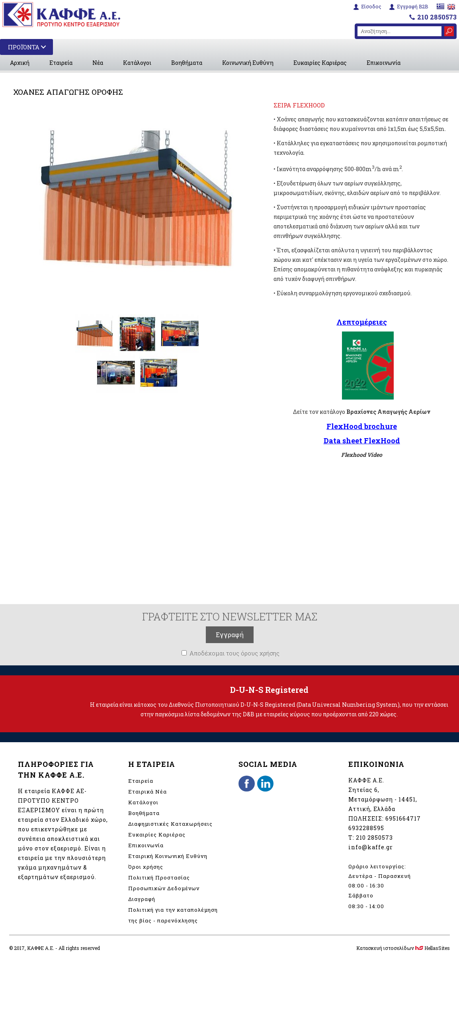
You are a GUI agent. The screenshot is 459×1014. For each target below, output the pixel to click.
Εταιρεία (60, 62)
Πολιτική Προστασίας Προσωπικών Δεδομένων (163, 883)
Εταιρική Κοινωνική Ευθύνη (167, 856)
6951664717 (403, 818)
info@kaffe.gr (370, 847)
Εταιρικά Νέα (147, 791)
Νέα (97, 62)
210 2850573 (437, 16)
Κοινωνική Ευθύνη (247, 62)
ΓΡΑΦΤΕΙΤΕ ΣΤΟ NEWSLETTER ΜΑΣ (229, 616)
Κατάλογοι (137, 62)
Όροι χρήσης (145, 866)
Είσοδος (370, 6)
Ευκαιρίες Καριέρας (320, 62)
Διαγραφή (141, 899)
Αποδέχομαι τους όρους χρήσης (234, 653)
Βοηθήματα (186, 62)
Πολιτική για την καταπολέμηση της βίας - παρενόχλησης (173, 915)
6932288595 (366, 828)
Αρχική (19, 62)
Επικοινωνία (383, 62)
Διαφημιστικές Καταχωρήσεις (170, 823)
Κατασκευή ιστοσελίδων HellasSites (403, 948)
